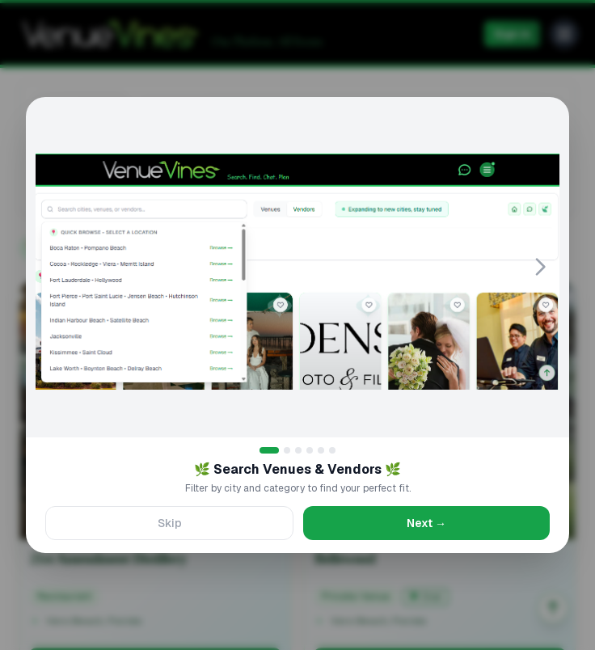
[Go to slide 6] (332, 450)
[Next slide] (540, 266)
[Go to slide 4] (309, 450)
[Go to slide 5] (321, 450)
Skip (170, 523)
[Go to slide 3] (298, 450)
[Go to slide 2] (287, 450)
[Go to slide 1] (269, 450)
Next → (426, 523)
